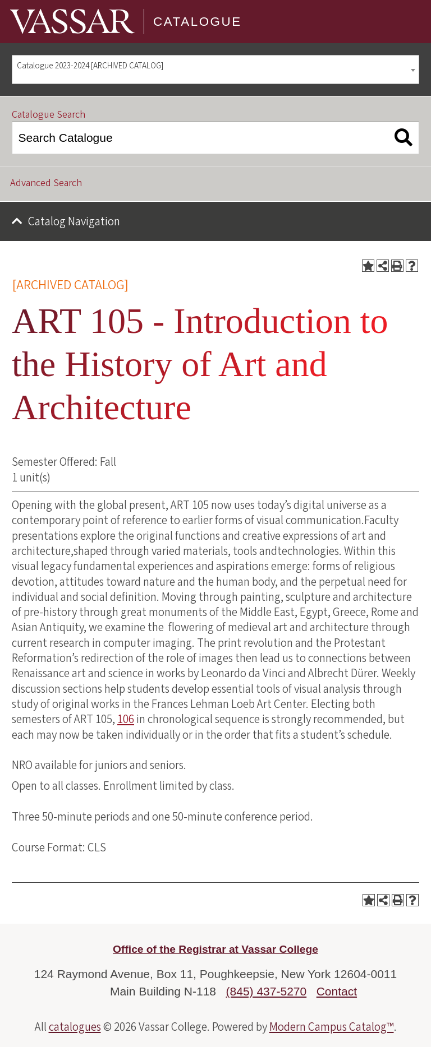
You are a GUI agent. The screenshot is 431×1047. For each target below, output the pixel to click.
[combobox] (215, 70)
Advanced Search (46, 183)
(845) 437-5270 (266, 991)
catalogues (75, 1026)
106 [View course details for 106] (125, 719)
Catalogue (197, 22)
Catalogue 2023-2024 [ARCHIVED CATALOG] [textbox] (90, 66)
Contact (337, 991)
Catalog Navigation (74, 221)
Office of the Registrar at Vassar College (215, 949)
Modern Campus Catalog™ (331, 1026)
